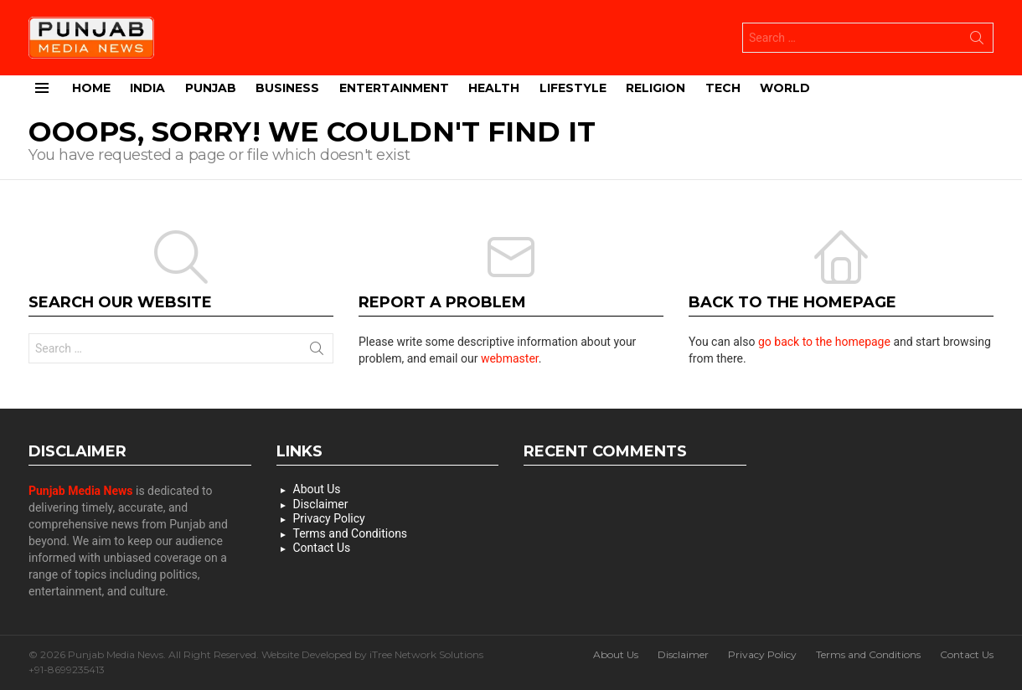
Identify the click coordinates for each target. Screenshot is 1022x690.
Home (91, 87)
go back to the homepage (824, 341)
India (147, 87)
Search (977, 41)
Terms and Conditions (350, 533)
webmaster (510, 358)
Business (287, 87)
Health (493, 87)
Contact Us (322, 547)
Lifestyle (572, 87)
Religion (655, 87)
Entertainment (394, 87)
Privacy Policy (329, 518)
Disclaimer (320, 504)
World (785, 87)
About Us (317, 489)
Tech (723, 87)
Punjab (210, 87)
